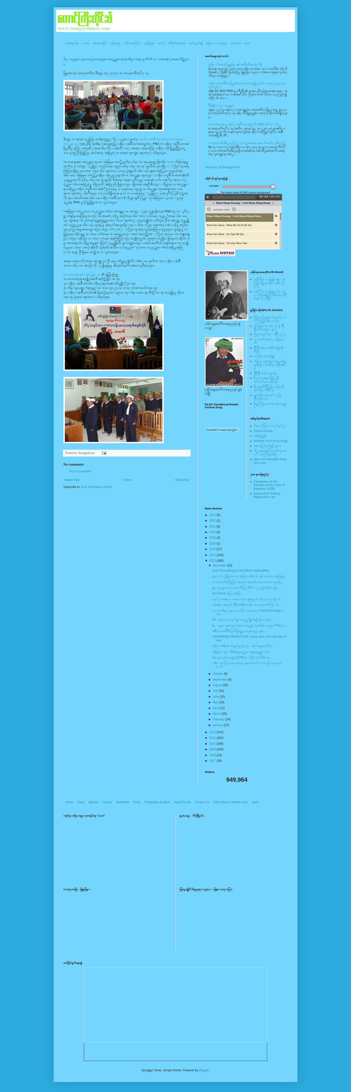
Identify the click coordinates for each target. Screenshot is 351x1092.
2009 (213, 749)
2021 (213, 526)
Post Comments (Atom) (96, 487)
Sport (255, 802)
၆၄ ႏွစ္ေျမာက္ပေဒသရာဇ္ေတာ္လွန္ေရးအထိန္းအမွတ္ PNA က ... (249, 625)
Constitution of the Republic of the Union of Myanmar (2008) (269, 485)
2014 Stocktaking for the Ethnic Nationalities (240, 570)
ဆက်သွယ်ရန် (196, 43)
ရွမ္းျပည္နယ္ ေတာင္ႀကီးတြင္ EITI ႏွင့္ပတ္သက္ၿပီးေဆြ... (245, 587)
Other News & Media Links (230, 802)
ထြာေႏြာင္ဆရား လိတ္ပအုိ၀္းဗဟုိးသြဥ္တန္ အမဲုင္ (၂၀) (270, 319)
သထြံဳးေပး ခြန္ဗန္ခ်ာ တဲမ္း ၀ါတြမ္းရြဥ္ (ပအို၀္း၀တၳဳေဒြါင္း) (269, 283)
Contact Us (202, 802)
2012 (213, 732)
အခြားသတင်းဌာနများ (216, 43)
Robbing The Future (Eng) (271, 441)
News (81, 802)
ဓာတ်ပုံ (161, 43)
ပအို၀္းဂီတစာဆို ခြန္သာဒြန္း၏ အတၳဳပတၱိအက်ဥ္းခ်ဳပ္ (235, 64)
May (216, 702)
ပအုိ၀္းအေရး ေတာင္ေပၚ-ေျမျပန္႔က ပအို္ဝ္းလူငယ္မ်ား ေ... (248, 599)
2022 (213, 520)
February (219, 719)
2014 (213, 555)
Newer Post (72, 480)
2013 (213, 560)
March (217, 713)
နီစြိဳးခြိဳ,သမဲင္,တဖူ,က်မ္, (265, 373)
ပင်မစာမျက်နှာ (72, 43)
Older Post (182, 480)
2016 (213, 543)
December (220, 565)
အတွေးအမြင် (100, 43)
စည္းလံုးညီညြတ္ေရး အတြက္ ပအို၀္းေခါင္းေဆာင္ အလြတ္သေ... (249, 576)
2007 (213, 760)
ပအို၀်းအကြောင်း (132, 43)
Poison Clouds (263, 431)
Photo (137, 802)
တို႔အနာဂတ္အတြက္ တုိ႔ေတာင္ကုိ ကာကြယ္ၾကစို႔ (270, 452)
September (220, 679)
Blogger (204, 1070)
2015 (213, 549)
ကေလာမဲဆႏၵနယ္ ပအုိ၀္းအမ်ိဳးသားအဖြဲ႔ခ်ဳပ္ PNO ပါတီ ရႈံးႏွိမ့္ (244, 124)
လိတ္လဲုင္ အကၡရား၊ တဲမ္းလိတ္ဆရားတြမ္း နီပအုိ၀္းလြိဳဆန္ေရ (270, 365)
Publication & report (157, 802)
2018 (213, 537)
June (216, 696)
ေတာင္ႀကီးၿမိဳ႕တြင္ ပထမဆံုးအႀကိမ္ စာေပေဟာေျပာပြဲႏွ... (248, 582)
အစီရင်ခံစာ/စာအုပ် (177, 43)
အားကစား (235, 43)
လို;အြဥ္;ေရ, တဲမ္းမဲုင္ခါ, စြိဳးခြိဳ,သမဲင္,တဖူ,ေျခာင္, (269, 327)
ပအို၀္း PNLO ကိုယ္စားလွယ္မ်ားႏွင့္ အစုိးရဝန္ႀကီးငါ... (242, 646)
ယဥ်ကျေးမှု (114, 43)
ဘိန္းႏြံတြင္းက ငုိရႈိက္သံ (269, 426)
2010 (213, 743)
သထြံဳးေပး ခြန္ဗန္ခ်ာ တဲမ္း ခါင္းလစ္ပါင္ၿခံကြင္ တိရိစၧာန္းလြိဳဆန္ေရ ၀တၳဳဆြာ (270, 295)
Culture (107, 802)
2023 (213, 515)
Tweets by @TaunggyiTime (222, 167)
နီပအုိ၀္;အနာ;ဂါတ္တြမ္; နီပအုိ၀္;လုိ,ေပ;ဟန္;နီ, (266, 379)
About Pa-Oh (182, 802)
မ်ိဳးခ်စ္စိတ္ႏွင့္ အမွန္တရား (221, 105)
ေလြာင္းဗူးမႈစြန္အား (264, 356)
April (216, 708)
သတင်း (86, 43)
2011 (213, 738)
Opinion (93, 802)
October (218, 673)
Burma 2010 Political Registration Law (267, 495)
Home (127, 480)
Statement (122, 802)
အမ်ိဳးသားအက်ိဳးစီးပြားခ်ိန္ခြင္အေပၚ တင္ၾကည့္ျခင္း (239, 631)
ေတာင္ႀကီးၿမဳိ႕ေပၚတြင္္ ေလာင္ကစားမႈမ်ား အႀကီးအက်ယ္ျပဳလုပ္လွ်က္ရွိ (246, 143)
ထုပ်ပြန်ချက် (149, 43)
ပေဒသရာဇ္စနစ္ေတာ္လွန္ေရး (81, 274)
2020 (213, 532)
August (218, 685)
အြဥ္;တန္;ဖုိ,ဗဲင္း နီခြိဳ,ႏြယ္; (270, 334)
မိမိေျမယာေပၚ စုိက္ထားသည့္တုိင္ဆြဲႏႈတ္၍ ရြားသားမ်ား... (242, 619)
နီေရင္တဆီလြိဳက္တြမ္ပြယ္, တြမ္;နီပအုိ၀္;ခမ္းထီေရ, (269, 388)
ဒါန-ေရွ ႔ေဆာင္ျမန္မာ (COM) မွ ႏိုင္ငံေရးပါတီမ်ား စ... (241, 657)
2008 (213, 755)
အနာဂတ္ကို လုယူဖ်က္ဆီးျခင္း (268, 446)
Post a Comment (80, 471)
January (218, 725)
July (216, 690)
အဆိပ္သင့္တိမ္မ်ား (260, 436)
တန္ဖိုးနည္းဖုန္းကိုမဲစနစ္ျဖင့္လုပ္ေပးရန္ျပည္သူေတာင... (242, 651)
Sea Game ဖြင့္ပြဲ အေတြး (226, 593)
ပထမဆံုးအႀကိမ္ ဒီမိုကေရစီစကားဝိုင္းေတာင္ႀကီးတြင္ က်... (246, 604)
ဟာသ (247, 43)
